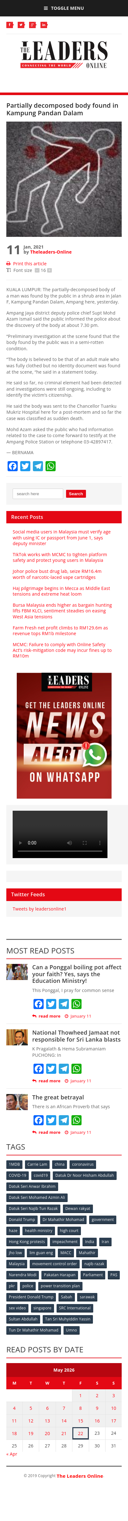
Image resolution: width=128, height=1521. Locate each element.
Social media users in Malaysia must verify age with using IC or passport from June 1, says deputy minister (62, 537)
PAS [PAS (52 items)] (113, 1275)
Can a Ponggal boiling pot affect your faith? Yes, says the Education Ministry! (77, 973)
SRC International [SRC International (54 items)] (75, 1308)
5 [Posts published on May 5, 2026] (30, 1408)
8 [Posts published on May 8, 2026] (80, 1408)
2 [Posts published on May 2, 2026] (97, 1395)
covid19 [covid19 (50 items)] (41, 1175)
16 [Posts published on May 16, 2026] (97, 1421)
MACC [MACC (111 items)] (65, 1252)
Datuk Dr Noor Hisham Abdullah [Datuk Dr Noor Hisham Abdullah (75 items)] (84, 1175)
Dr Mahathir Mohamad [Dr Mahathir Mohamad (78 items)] (63, 1219)
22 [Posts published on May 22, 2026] (80, 1433)
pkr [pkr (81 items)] (12, 1286)
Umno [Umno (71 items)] (71, 1330)
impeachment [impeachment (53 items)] (64, 1241)
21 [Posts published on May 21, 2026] (63, 1433)
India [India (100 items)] (89, 1241)
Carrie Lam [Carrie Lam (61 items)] (37, 1164)
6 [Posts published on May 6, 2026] (47, 1408)
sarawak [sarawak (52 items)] (87, 1297)
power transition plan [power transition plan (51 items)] (60, 1286)
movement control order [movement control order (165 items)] (54, 1263)
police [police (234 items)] (27, 1286)
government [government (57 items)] (103, 1219)
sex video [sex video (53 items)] (17, 1308)
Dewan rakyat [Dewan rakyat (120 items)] (77, 1208)
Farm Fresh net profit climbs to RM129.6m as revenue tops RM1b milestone (60, 630)
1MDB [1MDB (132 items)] (14, 1164)
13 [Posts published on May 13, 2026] (47, 1421)
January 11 (78, 1016)
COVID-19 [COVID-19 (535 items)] (17, 1175)
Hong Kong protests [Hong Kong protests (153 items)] (27, 1241)
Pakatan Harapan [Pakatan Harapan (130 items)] (59, 1275)
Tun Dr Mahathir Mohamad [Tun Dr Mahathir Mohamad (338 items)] (33, 1330)
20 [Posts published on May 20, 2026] (47, 1433)
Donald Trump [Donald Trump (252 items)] (22, 1219)
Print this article (26, 263)
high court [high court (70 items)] (69, 1230)
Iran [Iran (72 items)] (105, 1241)
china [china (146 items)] (59, 1164)
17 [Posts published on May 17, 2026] (113, 1421)
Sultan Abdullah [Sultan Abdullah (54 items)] (23, 1319)
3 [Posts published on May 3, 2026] (113, 1395)
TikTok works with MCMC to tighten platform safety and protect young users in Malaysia (60, 557)
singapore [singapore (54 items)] (43, 1308)
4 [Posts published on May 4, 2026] (14, 1408)
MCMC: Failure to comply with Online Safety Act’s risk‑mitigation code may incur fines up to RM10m (62, 650)
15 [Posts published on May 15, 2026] (80, 1421)
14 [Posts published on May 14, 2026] (63, 1421)
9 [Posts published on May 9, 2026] (97, 1408)
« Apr (11, 1454)
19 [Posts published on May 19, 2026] (30, 1433)
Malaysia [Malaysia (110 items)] (17, 1263)
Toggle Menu (64, 8)
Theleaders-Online (51, 252)
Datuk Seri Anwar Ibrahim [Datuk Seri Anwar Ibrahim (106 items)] (32, 1186)
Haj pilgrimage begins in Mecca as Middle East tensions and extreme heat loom (61, 591)
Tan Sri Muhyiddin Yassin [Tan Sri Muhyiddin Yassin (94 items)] (68, 1319)
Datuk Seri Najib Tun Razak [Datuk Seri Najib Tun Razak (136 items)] (33, 1208)
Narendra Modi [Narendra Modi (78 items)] (22, 1275)
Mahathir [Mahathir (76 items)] (87, 1252)
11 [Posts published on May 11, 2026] (14, 1421)
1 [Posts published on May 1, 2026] (80, 1395)
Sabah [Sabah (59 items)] (66, 1297)
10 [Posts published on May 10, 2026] (113, 1408)
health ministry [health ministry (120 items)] (38, 1230)
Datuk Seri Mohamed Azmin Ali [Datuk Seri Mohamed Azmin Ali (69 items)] (37, 1197)
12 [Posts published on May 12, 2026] (30, 1421)
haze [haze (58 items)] (13, 1230)
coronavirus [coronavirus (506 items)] (83, 1164)
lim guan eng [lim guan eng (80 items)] (41, 1252)
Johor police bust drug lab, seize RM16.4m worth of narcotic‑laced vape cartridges (57, 574)
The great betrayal (58, 1097)
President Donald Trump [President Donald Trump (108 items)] (31, 1297)
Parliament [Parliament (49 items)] (93, 1275)
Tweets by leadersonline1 (39, 909)
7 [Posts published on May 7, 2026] (64, 1408)
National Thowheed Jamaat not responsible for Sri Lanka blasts (76, 1036)
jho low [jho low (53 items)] (15, 1252)
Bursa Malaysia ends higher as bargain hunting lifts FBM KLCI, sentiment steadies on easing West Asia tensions (62, 610)
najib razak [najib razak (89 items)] (94, 1263)
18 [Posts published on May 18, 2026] (14, 1433)
